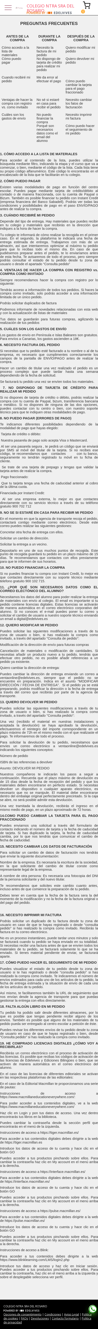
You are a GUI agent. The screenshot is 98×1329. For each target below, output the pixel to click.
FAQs (24, 1318)
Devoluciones (40, 1318)
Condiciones (53, 1314)
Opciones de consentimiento (22, 1314)
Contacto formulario (65, 1318)
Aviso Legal (71, 1314)
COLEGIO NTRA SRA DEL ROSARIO (50, 7)
